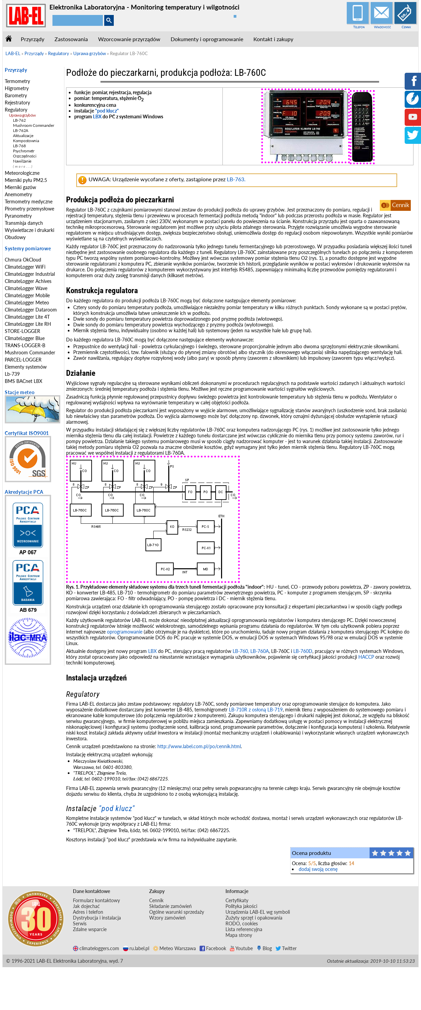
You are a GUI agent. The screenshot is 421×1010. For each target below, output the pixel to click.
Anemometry (18, 194)
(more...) (23, 166)
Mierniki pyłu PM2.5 (26, 180)
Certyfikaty (236, 900)
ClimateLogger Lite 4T (27, 317)
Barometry (16, 95)
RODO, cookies (241, 923)
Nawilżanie (22, 161)
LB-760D (302, 651)
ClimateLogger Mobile (27, 295)
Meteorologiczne (22, 173)
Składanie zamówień (170, 906)
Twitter (286, 948)
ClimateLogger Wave (26, 288)
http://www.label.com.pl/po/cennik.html (199, 746)
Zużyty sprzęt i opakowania (253, 918)
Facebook (213, 948)
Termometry (17, 81)
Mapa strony (238, 935)
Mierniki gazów (20, 187)
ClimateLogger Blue (25, 338)
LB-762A (20, 130)
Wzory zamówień (167, 918)
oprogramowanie (124, 632)
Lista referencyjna (243, 929)
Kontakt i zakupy (273, 39)
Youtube (241, 948)
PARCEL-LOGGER (23, 360)
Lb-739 (12, 374)
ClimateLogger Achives (28, 281)
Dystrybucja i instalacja (97, 918)
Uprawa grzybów (22, 115)
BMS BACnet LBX (23, 381)
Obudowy (15, 237)
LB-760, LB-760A (251, 651)
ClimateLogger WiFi (25, 267)
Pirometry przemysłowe (29, 209)
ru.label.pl (136, 948)
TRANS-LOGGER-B (25, 345)
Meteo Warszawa (174, 948)
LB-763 (235, 179)
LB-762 (19, 120)
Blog (264, 948)
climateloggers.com (96, 948)
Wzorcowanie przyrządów (129, 39)
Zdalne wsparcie (90, 929)
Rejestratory (17, 102)
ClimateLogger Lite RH (28, 324)
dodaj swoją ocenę (318, 869)
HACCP (366, 657)
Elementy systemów (26, 367)
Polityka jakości (241, 906)
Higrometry (17, 88)
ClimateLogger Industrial (30, 274)
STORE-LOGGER (22, 331)
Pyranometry (18, 216)
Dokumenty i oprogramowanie (207, 39)
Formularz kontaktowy (96, 900)
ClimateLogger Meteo (27, 302)
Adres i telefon (88, 912)
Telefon (358, 27)
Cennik (406, 27)
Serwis (80, 923)
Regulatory (16, 110)
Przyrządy (32, 39)
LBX (97, 116)
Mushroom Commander (33, 125)
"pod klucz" (107, 111)
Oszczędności (24, 155)
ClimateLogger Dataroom (31, 310)
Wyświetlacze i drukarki (29, 230)
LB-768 (19, 145)
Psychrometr (23, 150)
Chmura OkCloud (23, 260)
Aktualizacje (23, 135)
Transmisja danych (24, 223)
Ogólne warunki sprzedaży (176, 912)
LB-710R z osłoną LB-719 (256, 709)
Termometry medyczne (28, 201)
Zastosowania (71, 39)
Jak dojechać (86, 906)
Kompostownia (26, 140)
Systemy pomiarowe (28, 248)
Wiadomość (382, 27)
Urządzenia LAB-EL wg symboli (257, 912)
